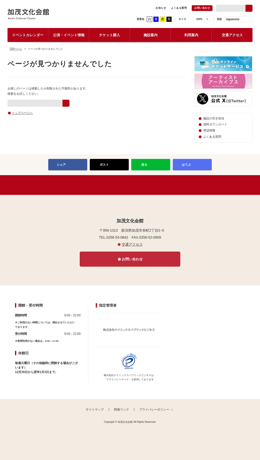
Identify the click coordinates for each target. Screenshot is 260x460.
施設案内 (151, 35)
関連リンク (121, 409)
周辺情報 (209, 130)
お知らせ (161, 7)
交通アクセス (232, 35)
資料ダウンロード (215, 124)
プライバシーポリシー (154, 409)
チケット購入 (109, 35)
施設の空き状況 (213, 118)
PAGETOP (130, 185)
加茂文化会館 (28, 14)
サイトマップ (95, 409)
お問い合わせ (202, 7)
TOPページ (16, 48)
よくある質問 (179, 7)
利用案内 (191, 35)
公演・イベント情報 (68, 35)
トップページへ (22, 113)
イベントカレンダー (28, 35)
